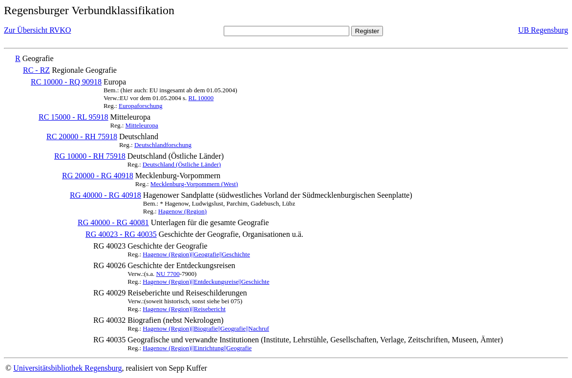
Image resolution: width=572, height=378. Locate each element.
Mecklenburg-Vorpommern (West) (194, 184)
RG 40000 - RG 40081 (113, 222)
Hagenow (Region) (182, 211)
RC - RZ (36, 70)
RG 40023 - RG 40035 (121, 234)
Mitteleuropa (142, 125)
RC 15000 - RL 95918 (73, 117)
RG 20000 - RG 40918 (97, 175)
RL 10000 (200, 98)
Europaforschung (141, 105)
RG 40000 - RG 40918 (105, 195)
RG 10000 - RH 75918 (90, 156)
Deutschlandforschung (162, 144)
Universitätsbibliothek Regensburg (67, 368)
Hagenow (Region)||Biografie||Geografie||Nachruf (206, 328)
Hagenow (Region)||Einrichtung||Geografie (197, 348)
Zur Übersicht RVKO (37, 30)
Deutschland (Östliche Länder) (182, 164)
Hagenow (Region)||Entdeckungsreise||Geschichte (206, 281)
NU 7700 (168, 273)
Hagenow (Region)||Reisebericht (184, 309)
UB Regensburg (543, 30)
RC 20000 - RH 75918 (81, 136)
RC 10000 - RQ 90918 (66, 82)
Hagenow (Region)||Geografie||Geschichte (196, 254)
